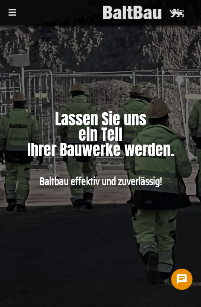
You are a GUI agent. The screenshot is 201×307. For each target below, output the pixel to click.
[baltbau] (141, 12)
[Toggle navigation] (12, 12)
